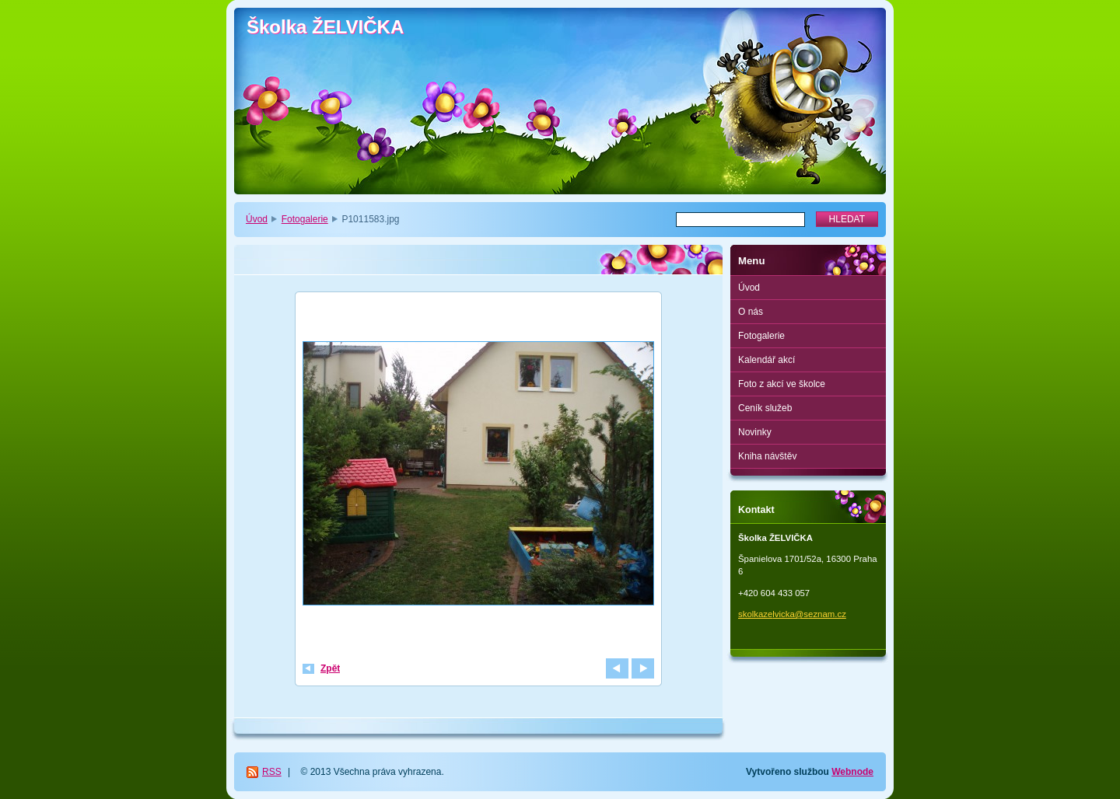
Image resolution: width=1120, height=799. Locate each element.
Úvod (257, 219)
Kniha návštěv (767, 456)
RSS (272, 771)
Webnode (852, 771)
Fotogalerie (305, 219)
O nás (750, 311)
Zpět (330, 668)
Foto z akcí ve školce (781, 384)
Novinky (755, 432)
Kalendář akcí (766, 359)
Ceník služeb (765, 408)
